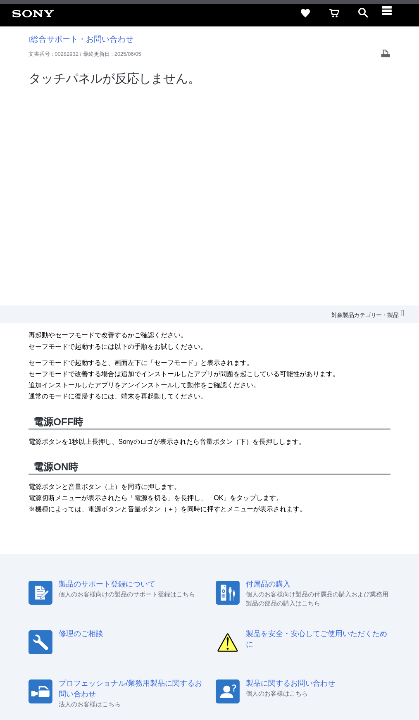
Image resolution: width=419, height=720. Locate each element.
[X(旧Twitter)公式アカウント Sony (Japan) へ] (321, 641)
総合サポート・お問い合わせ (81, 39)
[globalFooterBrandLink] (334, 691)
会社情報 (146, 621)
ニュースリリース (261, 621)
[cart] (334, 13)
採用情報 (175, 621)
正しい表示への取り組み (174, 686)
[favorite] (305, 13)
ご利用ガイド (328, 606)
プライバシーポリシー (113, 686)
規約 (360, 606)
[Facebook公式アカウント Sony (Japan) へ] (356, 641)
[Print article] (385, 54)
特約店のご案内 (213, 621)
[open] (363, 13)
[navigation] (392, 13)
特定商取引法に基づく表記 (270, 606)
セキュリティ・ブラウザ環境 (193, 606)
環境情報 (302, 621)
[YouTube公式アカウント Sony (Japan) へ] (339, 641)
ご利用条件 (67, 686)
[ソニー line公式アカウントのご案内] (303, 641)
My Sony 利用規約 (343, 621)
